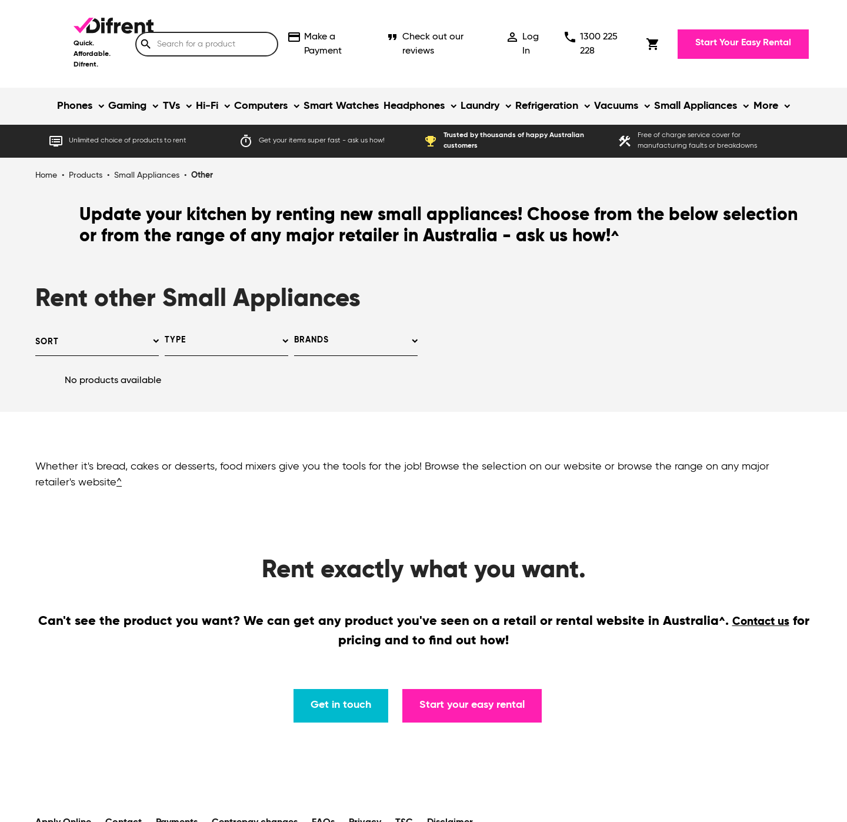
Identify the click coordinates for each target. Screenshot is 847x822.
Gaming (127, 106)
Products (85, 175)
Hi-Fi (207, 106)
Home (46, 175)
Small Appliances (695, 106)
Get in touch (341, 705)
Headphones (414, 106)
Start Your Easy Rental (743, 43)
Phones (74, 106)
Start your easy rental (472, 705)
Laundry (480, 106)
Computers (261, 106)
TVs (171, 106)
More (765, 106)
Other (202, 175)
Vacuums (616, 106)
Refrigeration (546, 106)
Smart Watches (341, 106)
